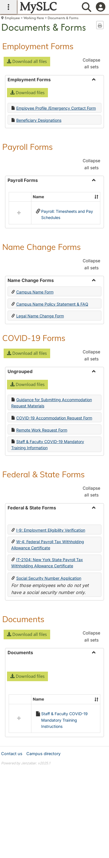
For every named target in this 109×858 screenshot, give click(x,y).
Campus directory (43, 753)
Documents (23, 619)
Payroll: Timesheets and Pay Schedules (67, 214)
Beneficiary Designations (38, 120)
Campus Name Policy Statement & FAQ (52, 304)
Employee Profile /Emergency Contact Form (56, 108)
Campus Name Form (35, 292)
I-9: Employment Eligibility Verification (50, 530)
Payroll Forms (27, 147)
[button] (27, 61)
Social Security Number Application (48, 578)
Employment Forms (37, 46)
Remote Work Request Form (41, 430)
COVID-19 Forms (33, 338)
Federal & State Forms (43, 474)
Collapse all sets (91, 63)
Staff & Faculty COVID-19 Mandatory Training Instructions (64, 720)
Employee (12, 18)
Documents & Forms (63, 18)
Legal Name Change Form (40, 315)
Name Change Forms (41, 247)
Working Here (34, 18)
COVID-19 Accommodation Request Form (54, 418)
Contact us (11, 753)
